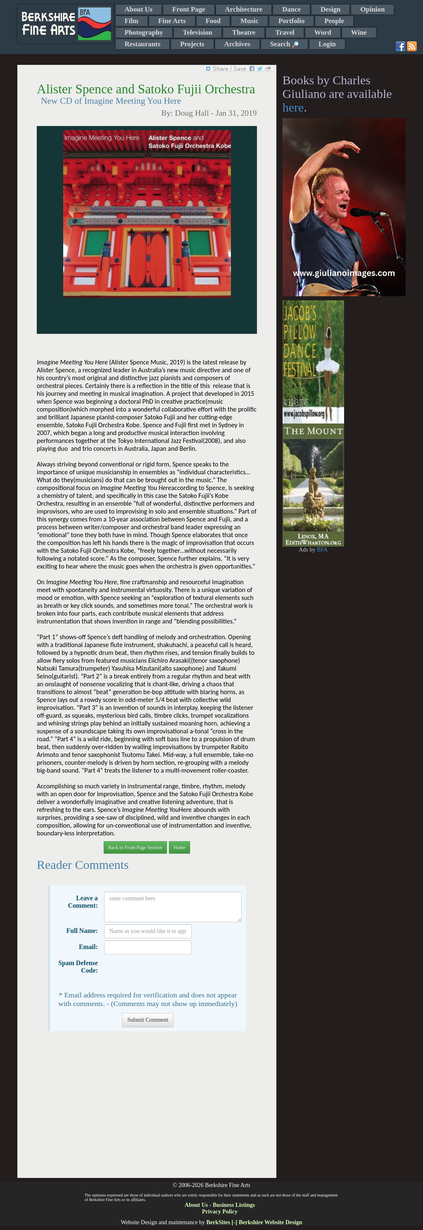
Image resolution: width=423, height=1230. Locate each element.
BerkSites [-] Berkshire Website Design (254, 1222)
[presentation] (167, 972)
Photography (144, 32)
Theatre (244, 32)
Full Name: (82, 930)
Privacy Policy (220, 1212)
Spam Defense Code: (78, 966)
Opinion (372, 9)
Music (249, 21)
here (293, 107)
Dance (291, 9)
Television (197, 32)
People (334, 21)
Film (132, 21)
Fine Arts (172, 21)
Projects (192, 44)
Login (327, 44)
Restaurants (143, 44)
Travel (284, 32)
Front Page (188, 9)
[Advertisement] (147, 1109)
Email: (88, 946)
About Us (139, 9)
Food (213, 21)
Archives (237, 44)
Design (330, 9)
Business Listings (234, 1205)
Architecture (244, 9)
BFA (322, 550)
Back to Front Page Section (135, 847)
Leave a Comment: (82, 902)
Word (322, 32)
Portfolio (291, 21)
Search (284, 44)
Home (179, 847)
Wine (359, 32)
